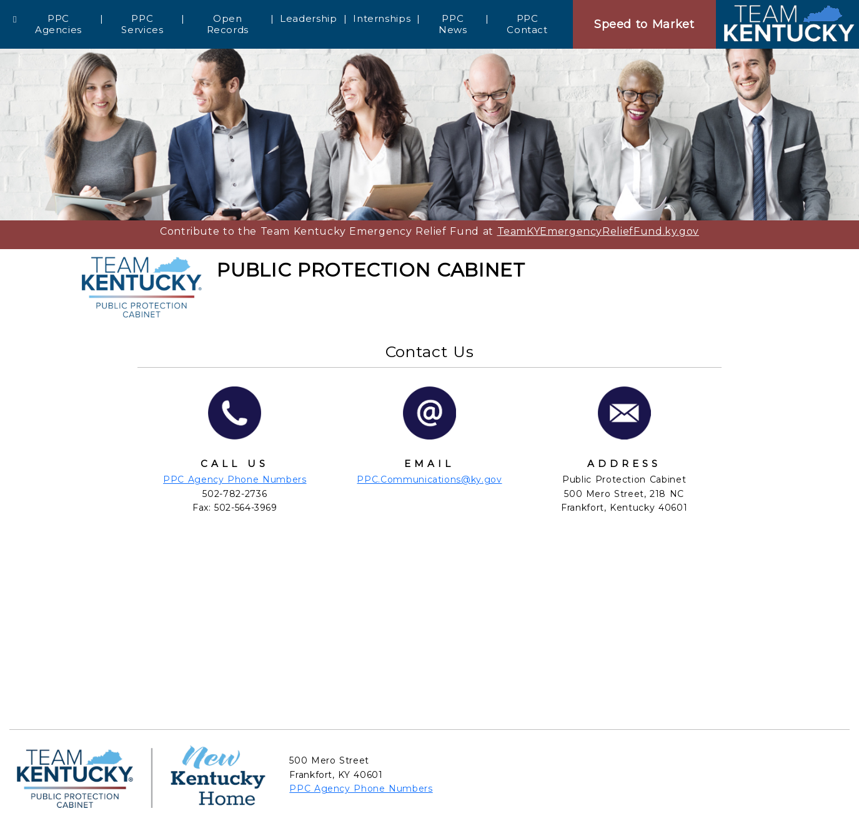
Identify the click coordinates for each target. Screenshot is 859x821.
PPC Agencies (58, 24)
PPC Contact (527, 24)
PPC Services (142, 24)
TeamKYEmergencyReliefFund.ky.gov (598, 231)
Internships (381, 18)
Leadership (308, 18)
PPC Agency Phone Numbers (234, 479)
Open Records (228, 24)
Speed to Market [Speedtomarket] (644, 24)
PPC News (453, 24)
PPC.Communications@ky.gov (429, 479)
